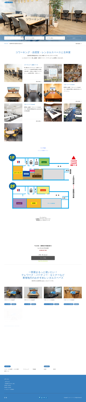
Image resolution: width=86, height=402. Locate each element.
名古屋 (45, 369)
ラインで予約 (43, 258)
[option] (43, 20)
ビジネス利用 (16, 369)
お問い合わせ (39, 2)
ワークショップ (26, 369)
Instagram (4, 397)
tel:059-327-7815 (43, 250)
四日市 (54, 369)
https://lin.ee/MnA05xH (43, 261)
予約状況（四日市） (50, 2)
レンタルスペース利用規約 (76, 2)
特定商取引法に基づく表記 (10, 383)
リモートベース (71, 397)
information (78, 43)
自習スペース (6, 371)
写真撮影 (34, 369)
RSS (6, 397)
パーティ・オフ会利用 (8, 369)
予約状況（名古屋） (62, 2)
